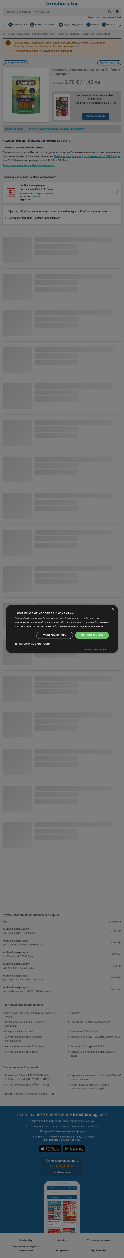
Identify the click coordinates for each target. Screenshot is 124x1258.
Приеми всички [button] (92, 635)
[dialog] (62, 629)
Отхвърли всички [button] (54, 635)
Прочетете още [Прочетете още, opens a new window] (94, 626)
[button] (32, 644)
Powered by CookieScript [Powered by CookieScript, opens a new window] (97, 649)
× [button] (112, 609)
